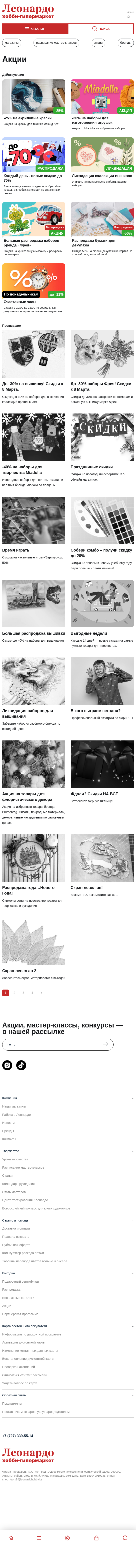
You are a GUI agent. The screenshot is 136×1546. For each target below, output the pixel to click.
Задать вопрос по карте (19, 1383)
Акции (98, 42)
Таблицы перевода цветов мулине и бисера (34, 1261)
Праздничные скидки (92, 467)
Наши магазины (14, 1106)
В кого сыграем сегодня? (96, 711)
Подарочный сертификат (20, 1281)
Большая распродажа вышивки (33, 633)
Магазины (11, 42)
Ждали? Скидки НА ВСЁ (94, 794)
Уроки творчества (15, 1159)
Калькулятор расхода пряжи (23, 1253)
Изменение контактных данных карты (30, 1350)
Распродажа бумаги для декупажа (93, 242)
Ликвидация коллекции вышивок (102, 176)
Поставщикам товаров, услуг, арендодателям (36, 1412)
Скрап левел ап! (87, 887)
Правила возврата (15, 1236)
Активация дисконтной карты (23, 1342)
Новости (8, 1122)
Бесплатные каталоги (18, 1298)
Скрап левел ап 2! (20, 971)
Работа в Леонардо (16, 1114)
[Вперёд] (41, 993)
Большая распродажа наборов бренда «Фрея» (31, 242)
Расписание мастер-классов (56, 42)
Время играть (15, 550)
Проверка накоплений (18, 1367)
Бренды (125, 42)
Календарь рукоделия (18, 1184)
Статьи (7, 1175)
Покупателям (12, 1403)
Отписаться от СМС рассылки (24, 1375)
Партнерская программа (20, 1314)
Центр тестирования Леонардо (25, 1200)
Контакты (9, 1139)
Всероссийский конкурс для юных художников (36, 1208)
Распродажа (11, 1289)
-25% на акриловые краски (28, 118)
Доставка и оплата (16, 1228)
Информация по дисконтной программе (31, 1334)
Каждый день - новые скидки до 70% (33, 178)
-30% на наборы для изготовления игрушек (92, 120)
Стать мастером (14, 1192)
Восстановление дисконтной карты (28, 1358)
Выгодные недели (89, 633)
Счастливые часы (20, 302)
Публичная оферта (16, 1245)
